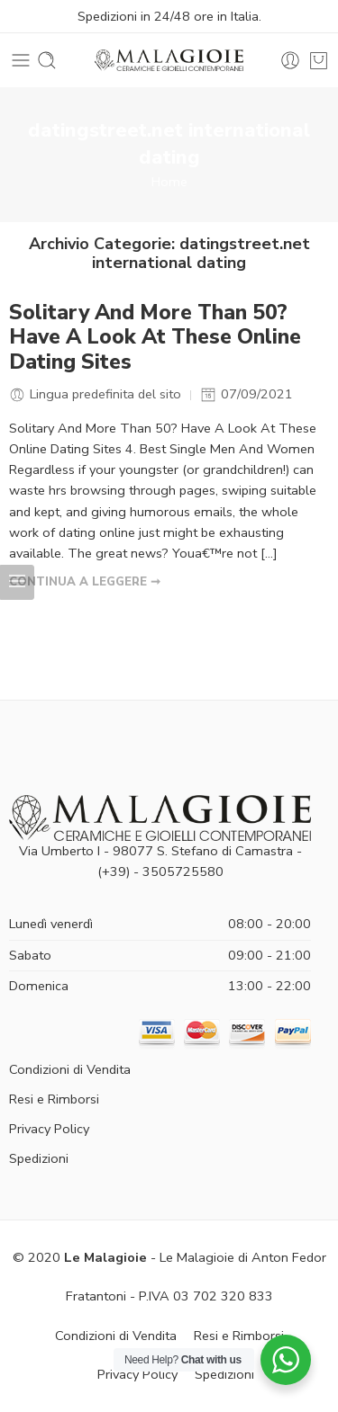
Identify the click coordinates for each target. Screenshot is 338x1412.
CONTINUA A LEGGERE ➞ (84, 582)
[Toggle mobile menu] (20, 60)
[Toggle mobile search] (47, 60)
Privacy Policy (49, 1129)
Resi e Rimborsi (54, 1099)
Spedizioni (39, 1158)
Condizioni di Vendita (70, 1069)
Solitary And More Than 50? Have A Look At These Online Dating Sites (155, 338)
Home (169, 182)
